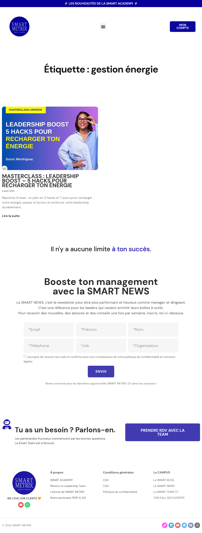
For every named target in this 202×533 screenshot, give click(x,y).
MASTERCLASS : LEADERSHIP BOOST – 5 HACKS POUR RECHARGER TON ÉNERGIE (40, 181)
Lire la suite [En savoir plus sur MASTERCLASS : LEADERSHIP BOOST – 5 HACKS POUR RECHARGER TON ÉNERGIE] (11, 216)
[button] (103, 26)
